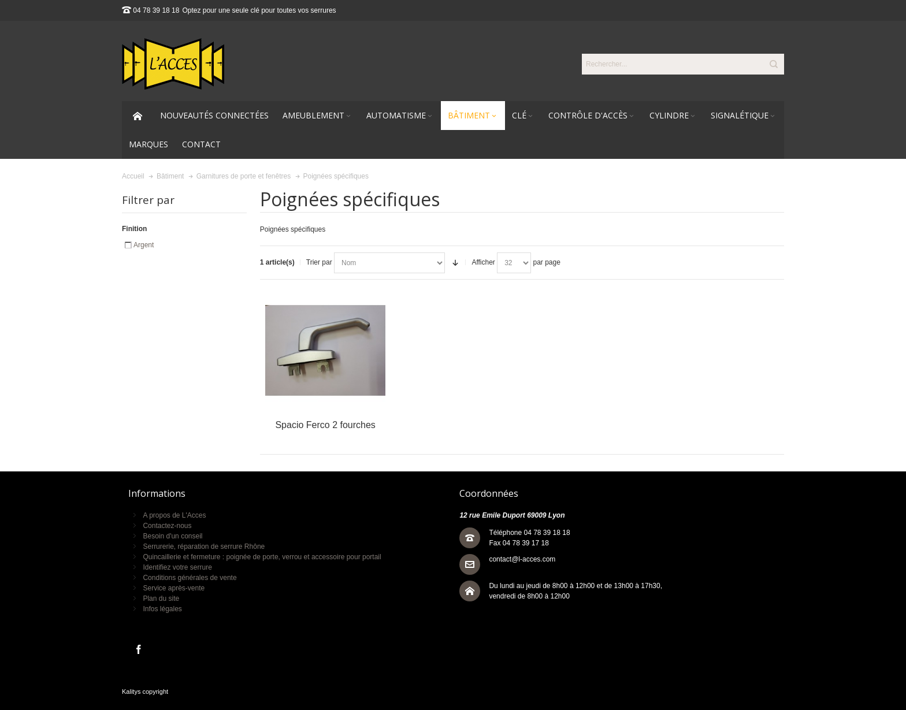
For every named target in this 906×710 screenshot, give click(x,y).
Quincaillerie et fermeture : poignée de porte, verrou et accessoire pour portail (262, 557)
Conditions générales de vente (189, 578)
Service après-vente (174, 588)
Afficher (483, 262)
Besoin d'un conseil (172, 536)
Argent (143, 245)
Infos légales (162, 609)
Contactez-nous (167, 526)
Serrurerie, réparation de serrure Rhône (204, 546)
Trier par (319, 262)
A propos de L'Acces (174, 515)
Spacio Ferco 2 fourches (325, 425)
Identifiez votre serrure (177, 567)
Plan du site (161, 598)
